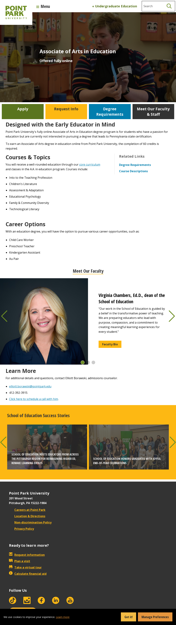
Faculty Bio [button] (110, 344)
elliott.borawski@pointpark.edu (30, 386)
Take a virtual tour (25, 567)
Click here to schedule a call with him (33, 399)
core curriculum (89, 164)
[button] (83, 362)
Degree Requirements (135, 165)
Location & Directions (27, 516)
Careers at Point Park (27, 510)
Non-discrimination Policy (30, 522)
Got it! (128, 617)
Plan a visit (19, 561)
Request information (27, 555)
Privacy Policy (21, 529)
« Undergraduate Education (114, 6)
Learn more (63, 617)
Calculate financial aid (28, 574)
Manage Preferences (155, 617)
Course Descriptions (133, 171)
